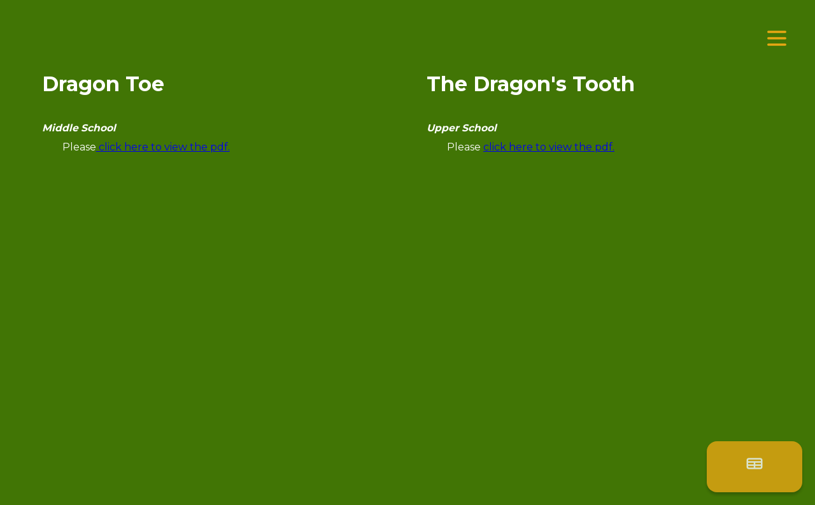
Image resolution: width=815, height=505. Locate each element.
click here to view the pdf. (163, 147)
